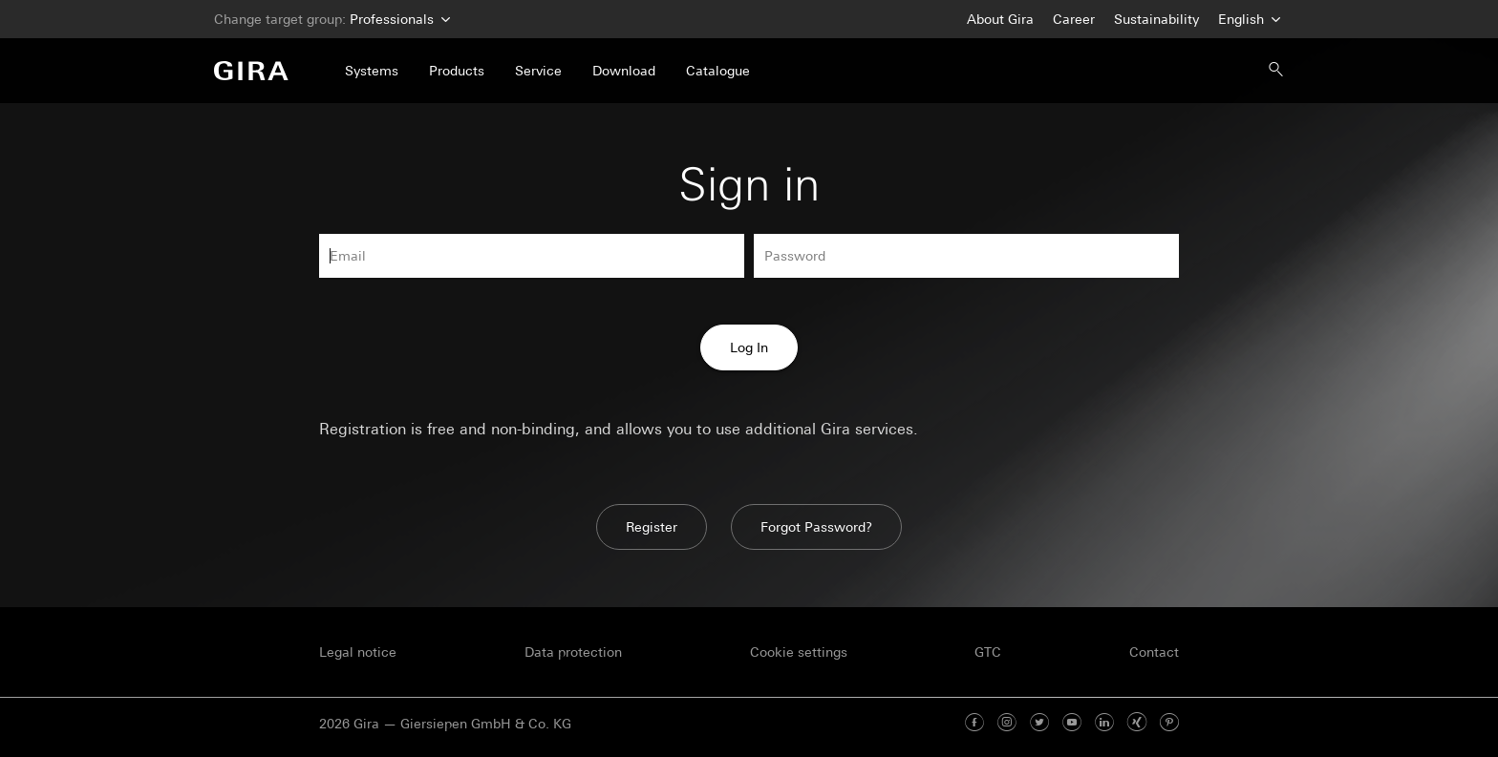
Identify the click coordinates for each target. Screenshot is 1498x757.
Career (1074, 19)
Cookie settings (798, 652)
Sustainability (1156, 19)
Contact (1154, 652)
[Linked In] (1104, 723)
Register (651, 527)
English (1247, 19)
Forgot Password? (816, 527)
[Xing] (1136, 723)
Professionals (398, 19)
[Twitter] (1039, 723)
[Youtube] (1071, 723)
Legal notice (357, 652)
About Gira (1000, 19)
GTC (987, 652)
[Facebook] (974, 723)
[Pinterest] (1169, 723)
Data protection (573, 652)
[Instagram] (1006, 723)
